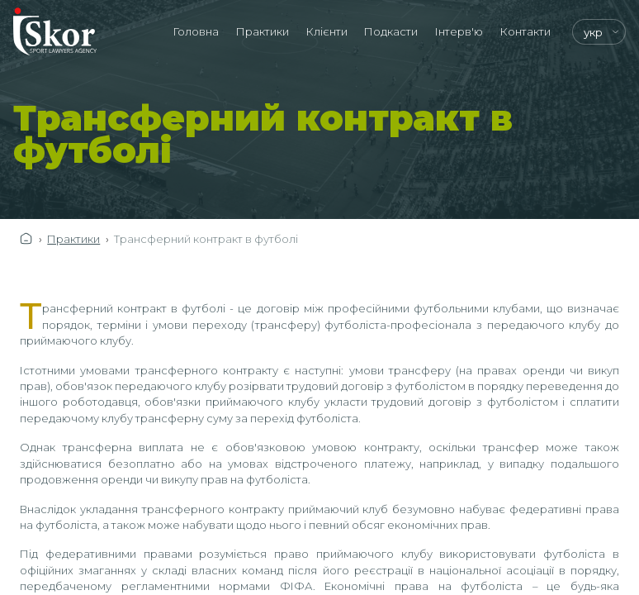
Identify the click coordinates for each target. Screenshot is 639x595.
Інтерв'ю (459, 31)
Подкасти (391, 31)
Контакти (525, 31)
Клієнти (327, 31)
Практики (262, 31)
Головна (196, 31)
